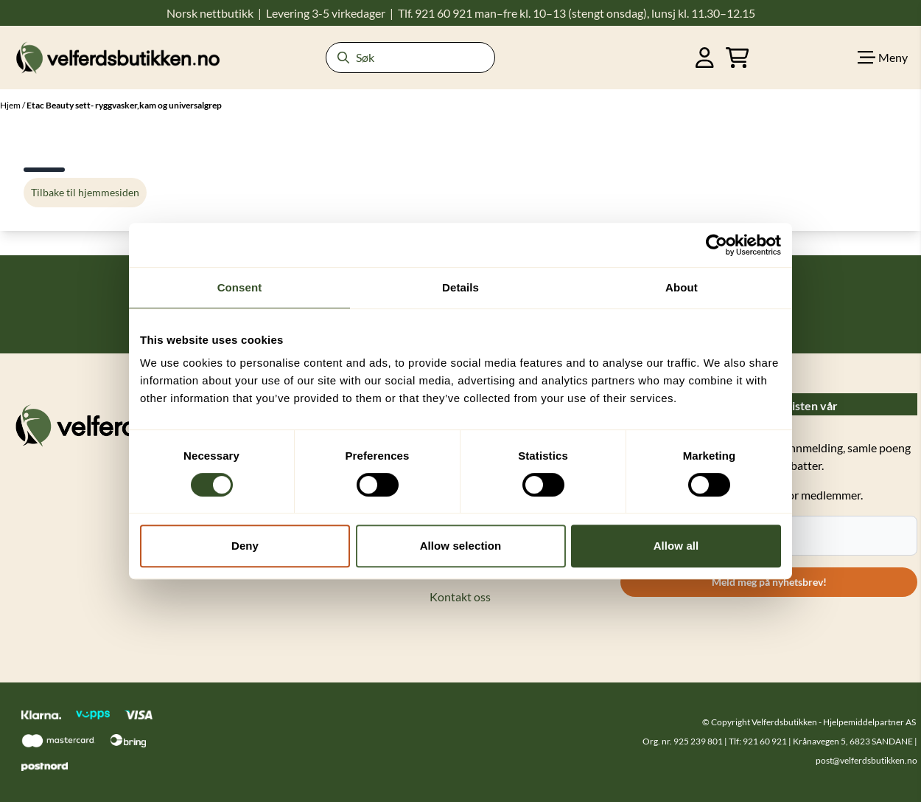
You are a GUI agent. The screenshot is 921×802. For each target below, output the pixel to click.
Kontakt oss (460, 597)
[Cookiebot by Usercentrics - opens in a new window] (716, 245)
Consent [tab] (239, 287)
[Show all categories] (883, 57)
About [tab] (681, 287)
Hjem (11, 105)
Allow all (676, 545)
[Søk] (410, 57)
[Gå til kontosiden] (705, 57)
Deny (245, 545)
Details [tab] (460, 287)
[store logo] (117, 57)
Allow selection (461, 545)
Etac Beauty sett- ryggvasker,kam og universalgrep (124, 105)
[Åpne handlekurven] (737, 57)
